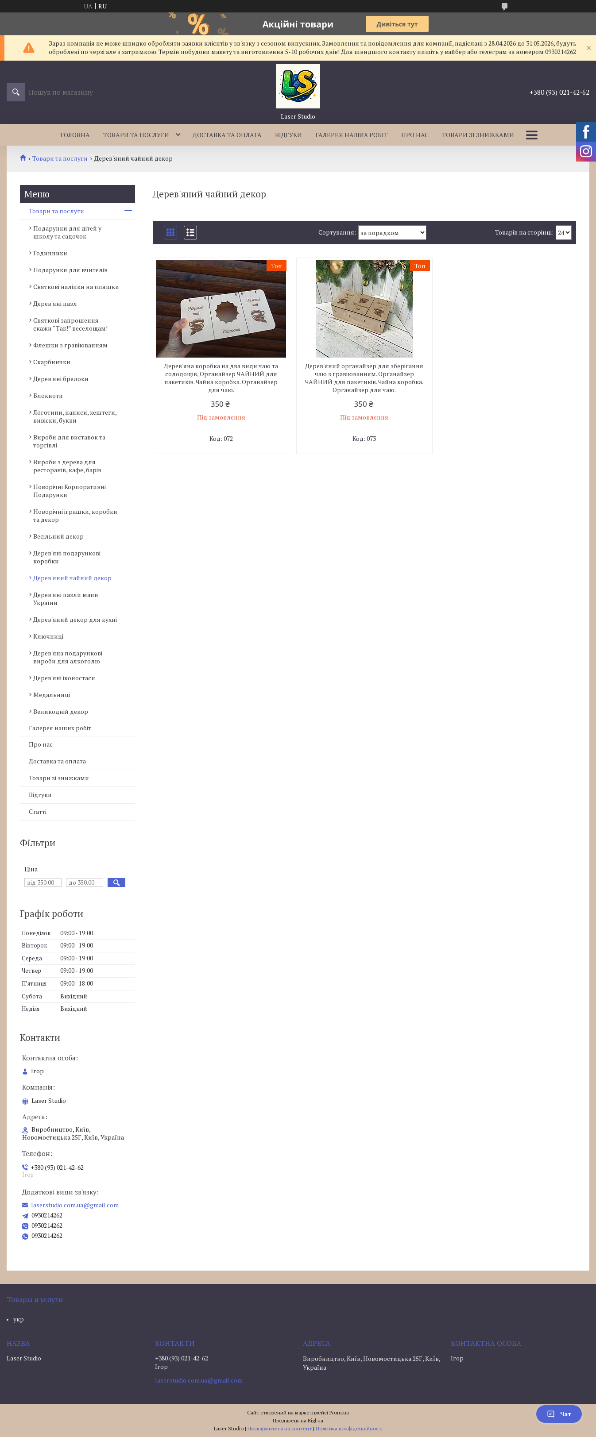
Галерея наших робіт (351, 135)
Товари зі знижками (478, 135)
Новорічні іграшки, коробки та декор (75, 515)
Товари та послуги (136, 135)
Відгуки (288, 135)
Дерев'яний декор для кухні (75, 619)
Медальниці (51, 694)
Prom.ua (339, 1412)
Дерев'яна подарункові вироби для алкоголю (67, 657)
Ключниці (48, 636)
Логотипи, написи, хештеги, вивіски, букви (74, 416)
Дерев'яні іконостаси (64, 678)
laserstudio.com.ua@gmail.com (75, 1205)
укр (18, 1319)
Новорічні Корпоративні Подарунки (69, 490)
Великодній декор (60, 711)
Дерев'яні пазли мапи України (65, 598)
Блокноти (48, 395)
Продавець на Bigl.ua (298, 1420)
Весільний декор (58, 536)
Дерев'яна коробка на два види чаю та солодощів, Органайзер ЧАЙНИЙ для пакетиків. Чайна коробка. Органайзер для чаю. (221, 378)
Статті (37, 811)
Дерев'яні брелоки (61, 378)
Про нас (415, 135)
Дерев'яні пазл (55, 303)
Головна (75, 135)
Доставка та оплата (227, 135)
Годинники (50, 253)
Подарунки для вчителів (70, 270)
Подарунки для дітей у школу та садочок (67, 232)
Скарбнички (51, 362)
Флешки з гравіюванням (70, 345)
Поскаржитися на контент (280, 1428)
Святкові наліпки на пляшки (76, 286)
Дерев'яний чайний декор (72, 578)
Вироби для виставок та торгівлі (69, 441)
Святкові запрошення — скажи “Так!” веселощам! (70, 324)
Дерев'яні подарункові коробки (67, 557)
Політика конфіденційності (349, 1428)
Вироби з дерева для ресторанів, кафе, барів (67, 466)
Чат (559, 1414)
